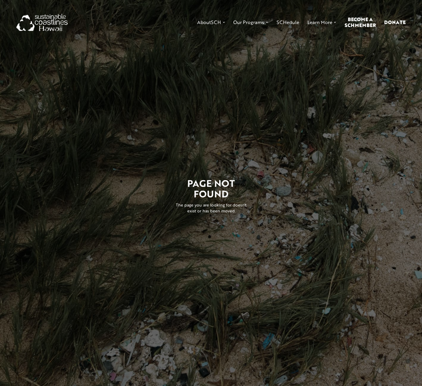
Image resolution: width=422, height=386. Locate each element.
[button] (211, 22)
